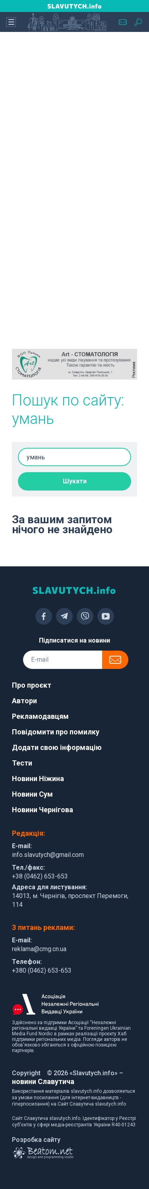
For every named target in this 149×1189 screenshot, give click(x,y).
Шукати (75, 481)
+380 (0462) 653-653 (42, 970)
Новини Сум (32, 794)
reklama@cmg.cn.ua (39, 949)
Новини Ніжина (38, 778)
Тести (22, 763)
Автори (24, 700)
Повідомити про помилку (55, 732)
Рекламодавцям (40, 716)
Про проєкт (31, 685)
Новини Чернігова (42, 809)
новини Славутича (43, 1081)
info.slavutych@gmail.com (48, 855)
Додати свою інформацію (57, 747)
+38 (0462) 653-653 (40, 876)
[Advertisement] (74, 119)
